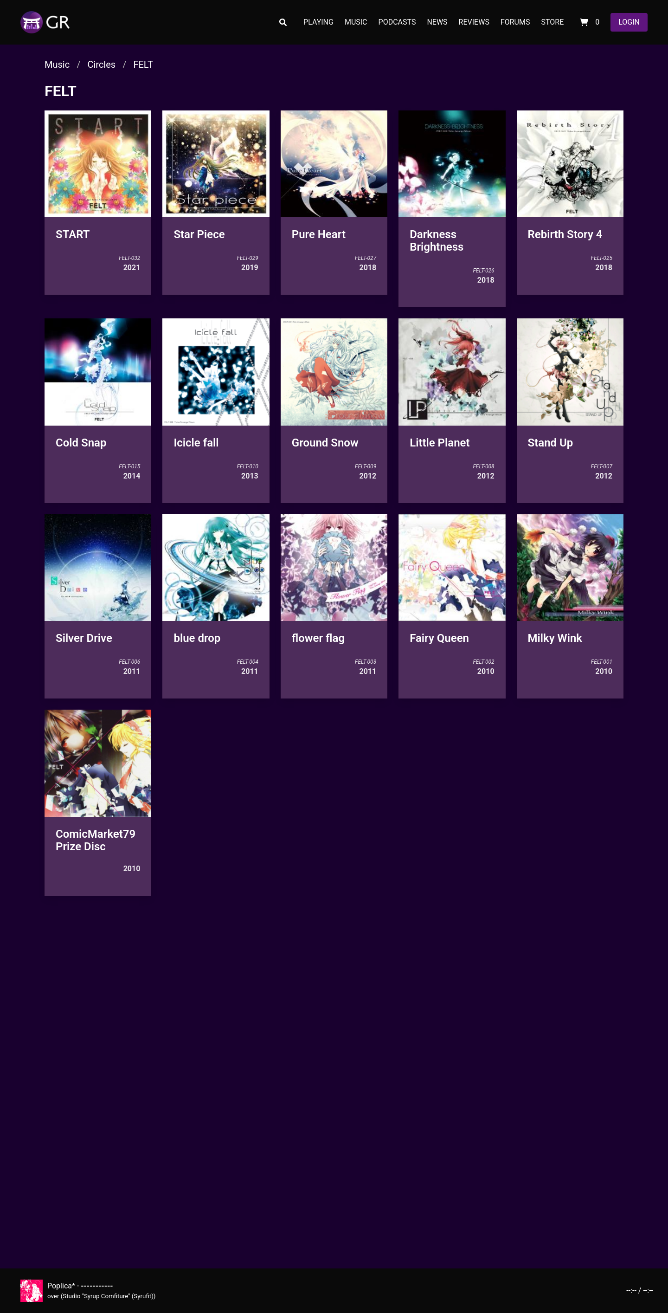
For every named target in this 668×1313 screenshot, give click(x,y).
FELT (143, 64)
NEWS (437, 22)
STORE (552, 22)
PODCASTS (397, 22)
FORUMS (515, 22)
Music (57, 64)
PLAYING (318, 22)
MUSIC (356, 22)
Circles (101, 64)
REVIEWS (474, 22)
